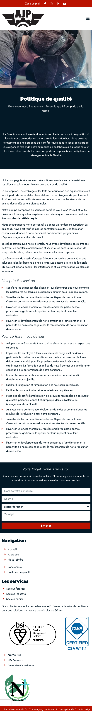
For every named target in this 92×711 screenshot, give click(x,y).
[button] (87, 18)
